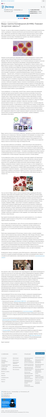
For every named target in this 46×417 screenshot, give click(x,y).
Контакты (3, 379)
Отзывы (3, 373)
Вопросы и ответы (5, 371)
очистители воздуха (28, 311)
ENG (4, 3)
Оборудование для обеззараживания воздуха (28, 381)
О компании (4, 354)
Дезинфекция (16, 365)
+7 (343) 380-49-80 (34, 9)
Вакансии (3, 375)
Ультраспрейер (6, 330)
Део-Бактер (38, 335)
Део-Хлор (32, 335)
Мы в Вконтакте (4, 408)
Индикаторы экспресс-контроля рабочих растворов (39, 376)
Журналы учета (38, 379)
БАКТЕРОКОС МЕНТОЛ (20, 301)
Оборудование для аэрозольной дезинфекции (39, 361)
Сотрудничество (4, 377)
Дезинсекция (16, 360)
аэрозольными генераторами (9, 319)
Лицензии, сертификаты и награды (4, 361)
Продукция (27, 354)
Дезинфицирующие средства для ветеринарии (39, 366)
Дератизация (16, 358)
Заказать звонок (23, 15)
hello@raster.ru (33, 11)
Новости (3, 381)
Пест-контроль (16, 369)
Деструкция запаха (17, 367)
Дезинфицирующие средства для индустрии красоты (28, 377)
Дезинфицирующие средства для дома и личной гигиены (28, 369)
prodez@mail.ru (34, 13)
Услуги (15, 354)
